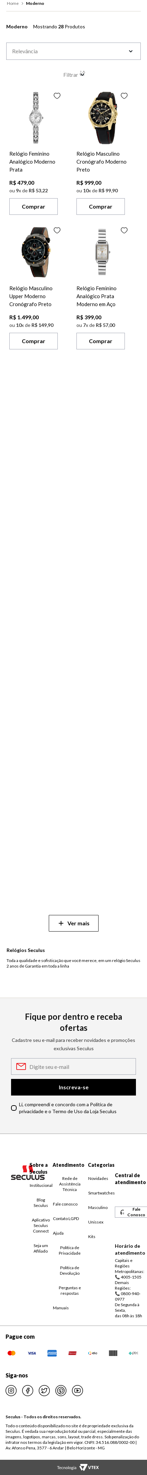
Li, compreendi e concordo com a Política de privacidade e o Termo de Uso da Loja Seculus (68, 1107)
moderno (35, 3)
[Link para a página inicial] (13, 3)
